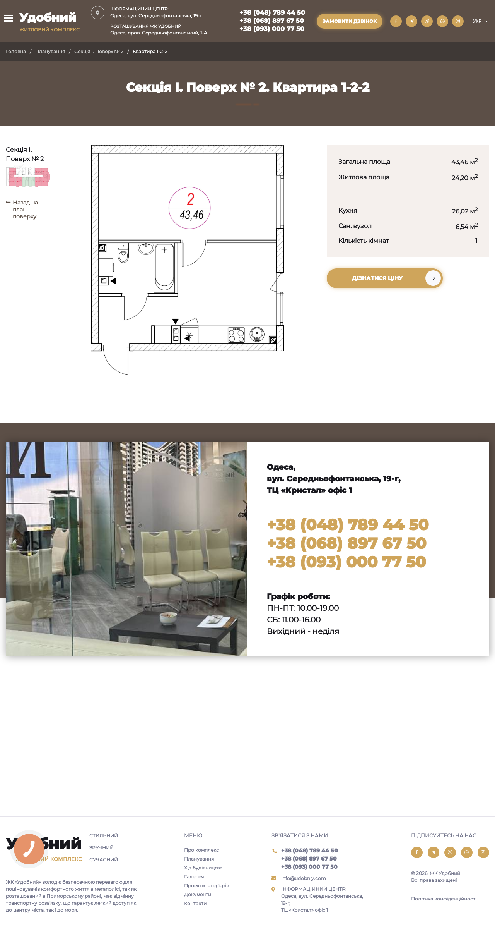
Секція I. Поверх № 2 (98, 51)
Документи (197, 894)
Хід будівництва (203, 868)
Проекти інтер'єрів (206, 885)
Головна (16, 51)
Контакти (195, 903)
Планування (50, 51)
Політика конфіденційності (443, 899)
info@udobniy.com (303, 878)
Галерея (194, 877)
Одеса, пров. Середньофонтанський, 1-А (158, 29)
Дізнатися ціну (377, 278)
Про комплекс (201, 850)
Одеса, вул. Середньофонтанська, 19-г (158, 12)
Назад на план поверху (25, 209)
